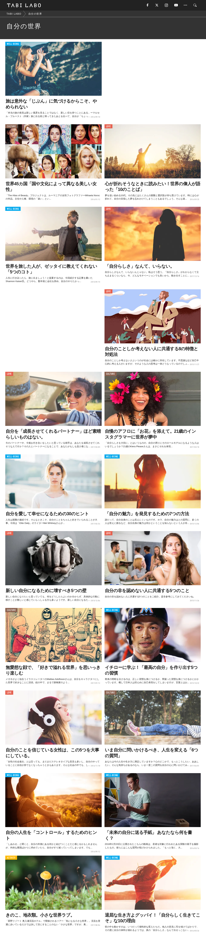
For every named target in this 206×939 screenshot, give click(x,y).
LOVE (108, 126)
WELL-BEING (13, 44)
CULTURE (11, 126)
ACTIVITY (11, 858)
